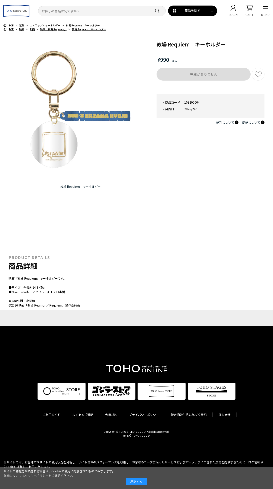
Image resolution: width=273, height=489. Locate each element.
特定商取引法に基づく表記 (189, 414)
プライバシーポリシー (144, 414)
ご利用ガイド (51, 414)
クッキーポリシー (36, 475)
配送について (251, 122)
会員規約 (111, 414)
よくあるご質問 (82, 414)
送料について (225, 122)
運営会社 (225, 414)
